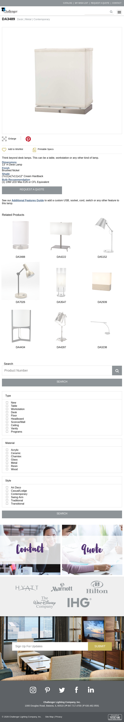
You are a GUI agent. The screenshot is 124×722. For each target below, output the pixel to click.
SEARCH (62, 265)
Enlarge (12, 138)
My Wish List (81, 3)
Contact (116, 3)
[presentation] (50, 540)
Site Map (49, 600)
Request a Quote (100, 3)
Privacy (58, 600)
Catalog (67, 3)
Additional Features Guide (28, 200)
